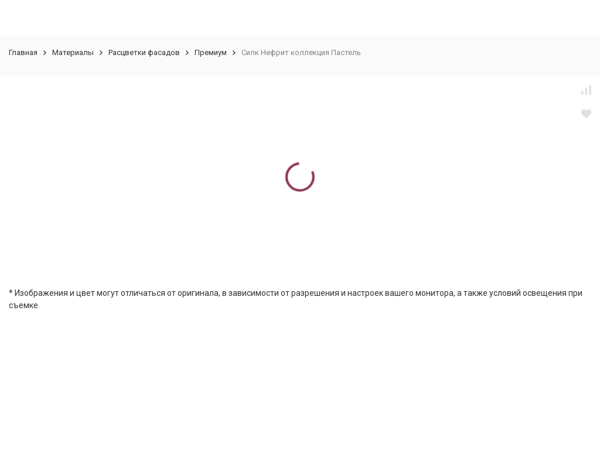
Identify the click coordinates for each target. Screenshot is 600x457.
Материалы (73, 52)
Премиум (211, 52)
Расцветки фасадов (144, 52)
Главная (23, 52)
